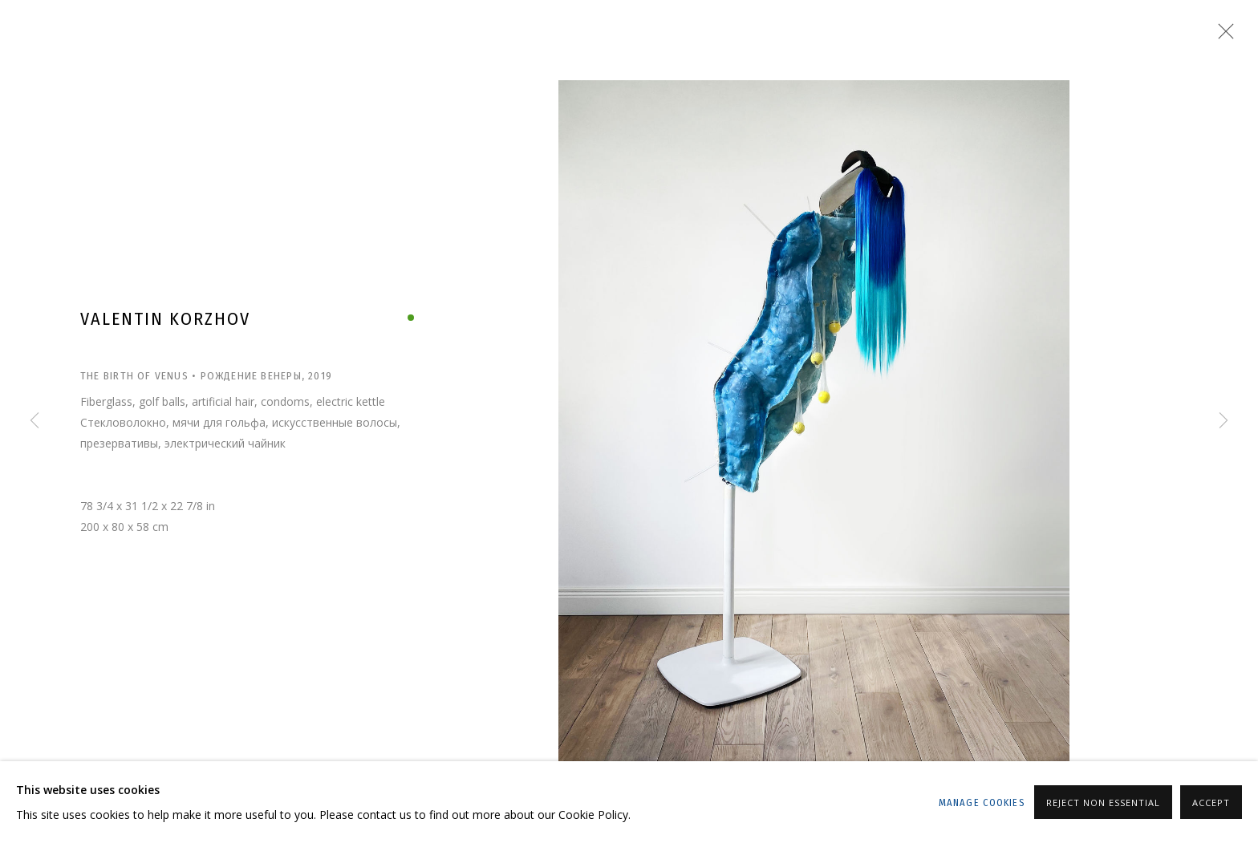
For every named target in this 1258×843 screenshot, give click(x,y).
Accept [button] (1211, 802)
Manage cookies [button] (982, 802)
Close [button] (1222, 36)
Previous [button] (34, 422)
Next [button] (1223, 422)
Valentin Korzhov (165, 319)
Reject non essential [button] (1103, 802)
